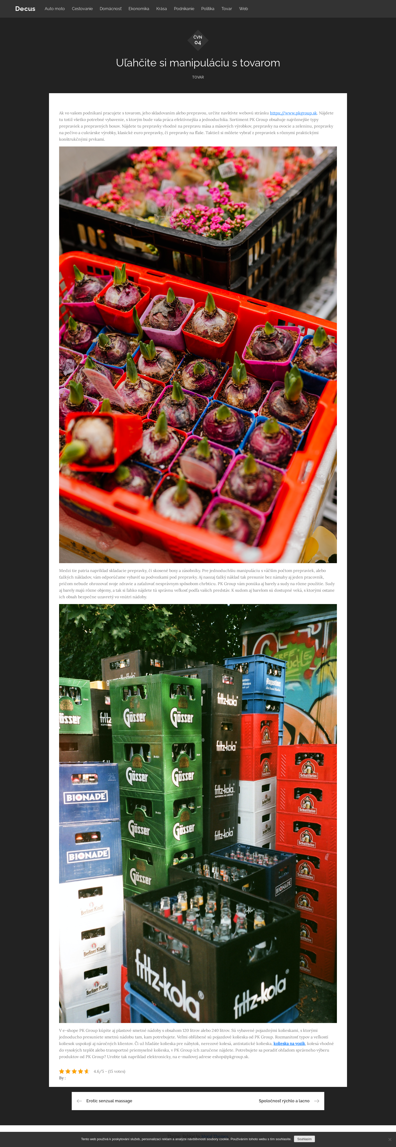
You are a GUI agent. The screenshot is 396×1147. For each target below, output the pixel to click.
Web (243, 8)
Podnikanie (184, 8)
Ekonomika (139, 8)
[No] (389, 1139)
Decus (25, 8)
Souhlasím (304, 1139)
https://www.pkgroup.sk (293, 112)
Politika (207, 8)
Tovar (226, 8)
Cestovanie (82, 8)
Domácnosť (110, 8)
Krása (161, 8)
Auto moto (55, 8)
